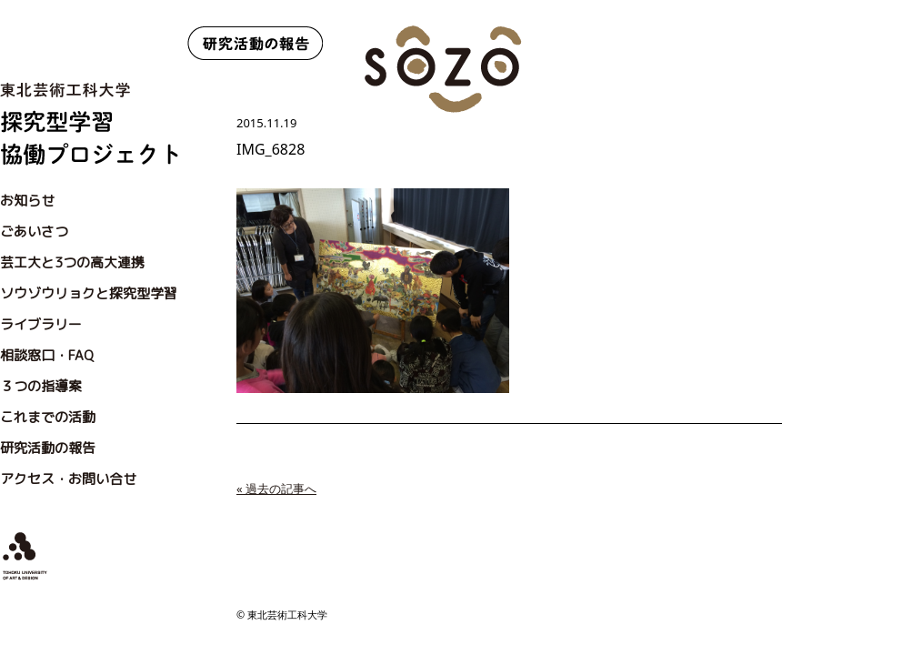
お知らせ (27, 200)
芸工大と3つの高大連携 (72, 262)
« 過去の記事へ (276, 488)
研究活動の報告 (47, 448)
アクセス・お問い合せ (68, 479)
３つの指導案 (41, 386)
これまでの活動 (47, 417)
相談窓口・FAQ (47, 355)
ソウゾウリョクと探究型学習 (88, 293)
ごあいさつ (34, 231)
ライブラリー (41, 324)
